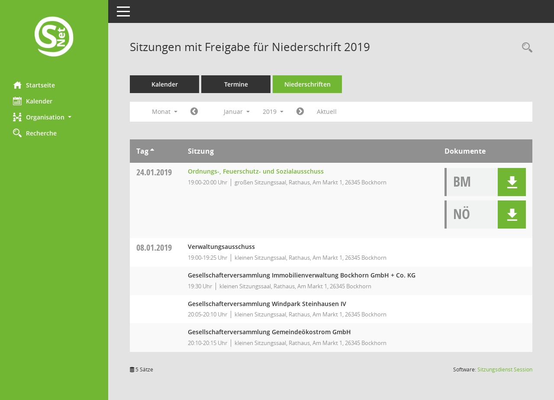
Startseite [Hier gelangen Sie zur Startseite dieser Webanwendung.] (34, 85)
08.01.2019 (154, 247)
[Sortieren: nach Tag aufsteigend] (152, 151)
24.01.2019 (154, 172)
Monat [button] (164, 111)
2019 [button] (273, 111)
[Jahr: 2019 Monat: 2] (300, 111)
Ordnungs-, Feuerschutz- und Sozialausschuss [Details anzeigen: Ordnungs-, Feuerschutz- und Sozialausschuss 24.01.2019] (256, 171)
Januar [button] (237, 111)
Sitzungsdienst (504, 369)
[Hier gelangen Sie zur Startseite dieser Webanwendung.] (54, 37)
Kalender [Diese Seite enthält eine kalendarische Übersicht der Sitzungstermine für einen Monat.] (32, 101)
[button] (54, 117)
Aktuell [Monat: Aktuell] (327, 111)
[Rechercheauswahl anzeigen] (525, 48)
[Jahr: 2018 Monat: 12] (194, 111)
